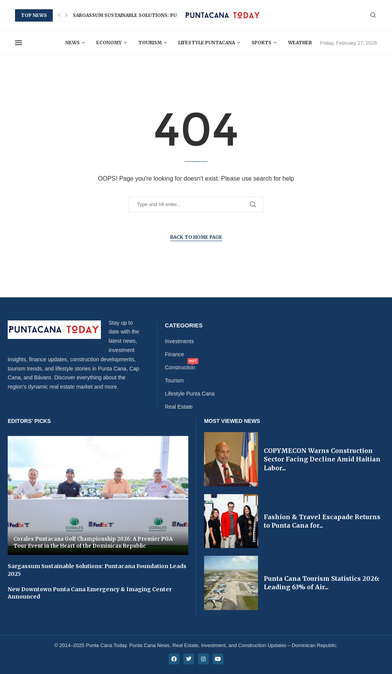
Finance (174, 354)
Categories (184, 325)
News (72, 42)
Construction (180, 367)
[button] (59, 15)
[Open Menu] (18, 42)
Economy (109, 42)
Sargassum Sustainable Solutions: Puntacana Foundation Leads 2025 (167, 15)
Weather (300, 42)
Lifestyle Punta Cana (189, 393)
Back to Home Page (196, 237)
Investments (179, 341)
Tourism (150, 42)
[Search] (373, 15)
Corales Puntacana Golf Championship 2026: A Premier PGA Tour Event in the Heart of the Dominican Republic (93, 542)
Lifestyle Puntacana (206, 42)
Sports (261, 42)
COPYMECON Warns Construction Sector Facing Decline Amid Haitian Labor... (322, 459)
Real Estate (179, 406)
